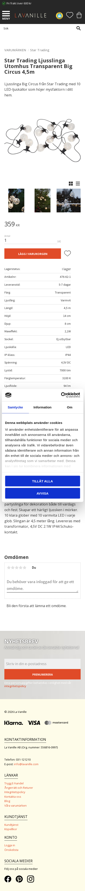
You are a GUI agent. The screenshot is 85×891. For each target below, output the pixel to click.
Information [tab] (42, 407)
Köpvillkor (10, 829)
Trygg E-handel (14, 783)
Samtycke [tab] (15, 407)
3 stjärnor (17, 568)
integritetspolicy (15, 686)
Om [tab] (69, 407)
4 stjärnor (21, 568)
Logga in (9, 845)
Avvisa (42, 493)
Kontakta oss (12, 797)
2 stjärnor (13, 568)
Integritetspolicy (14, 792)
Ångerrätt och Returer (18, 788)
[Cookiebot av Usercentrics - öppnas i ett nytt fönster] (61, 395)
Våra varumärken (15, 805)
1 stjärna (9, 568)
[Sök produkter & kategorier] (41, 28)
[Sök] (78, 28)
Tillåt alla (42, 481)
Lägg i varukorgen (32, 254)
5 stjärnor (24, 568)
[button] (6, 14)
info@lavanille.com (26, 764)
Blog (7, 801)
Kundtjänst (11, 825)
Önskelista (11, 850)
